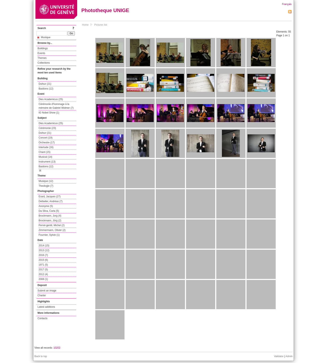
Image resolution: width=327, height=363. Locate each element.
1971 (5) (43, 264)
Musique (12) (46, 181)
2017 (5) (43, 269)
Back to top (40, 356)
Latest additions (46, 306)
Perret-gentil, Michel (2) (52, 225)
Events (41, 53)
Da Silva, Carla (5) (49, 210)
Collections (44, 62)
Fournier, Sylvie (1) (49, 234)
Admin (289, 356)
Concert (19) (46, 137)
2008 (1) (43, 279)
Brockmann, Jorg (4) (50, 215)
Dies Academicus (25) (51, 99)
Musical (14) (45, 156)
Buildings (43, 48)
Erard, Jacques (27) (49, 196)
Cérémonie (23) (47, 128)
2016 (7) (43, 255)
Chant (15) (44, 152)
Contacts (42, 318)
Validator (278, 356)
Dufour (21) (45, 83)
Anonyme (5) (46, 206)
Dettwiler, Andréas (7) (51, 201)
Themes (42, 58)
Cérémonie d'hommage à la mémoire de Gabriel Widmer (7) (56, 106)
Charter (42, 295)
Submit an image (47, 290)
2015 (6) (43, 259)
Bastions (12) (46, 88)
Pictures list (100, 24)
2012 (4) (43, 274)
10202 (56, 347)
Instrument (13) (47, 161)
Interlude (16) (46, 147)
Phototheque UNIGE (105, 10)
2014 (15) (44, 245)
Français (287, 4)
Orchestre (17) (47, 142)
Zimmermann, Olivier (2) (52, 230)
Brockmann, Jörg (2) (50, 220)
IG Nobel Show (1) (49, 112)
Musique (43, 37)
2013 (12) (44, 250)
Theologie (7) (46, 185)
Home (85, 24)
